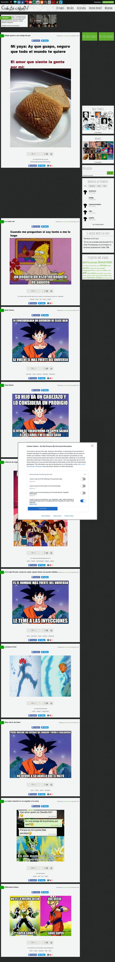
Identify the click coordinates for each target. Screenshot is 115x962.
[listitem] (57, 474)
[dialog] (57, 481)
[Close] (93, 446)
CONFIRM (43, 508)
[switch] (83, 479)
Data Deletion (45, 516)
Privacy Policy (69, 516)
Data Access (57, 516)
